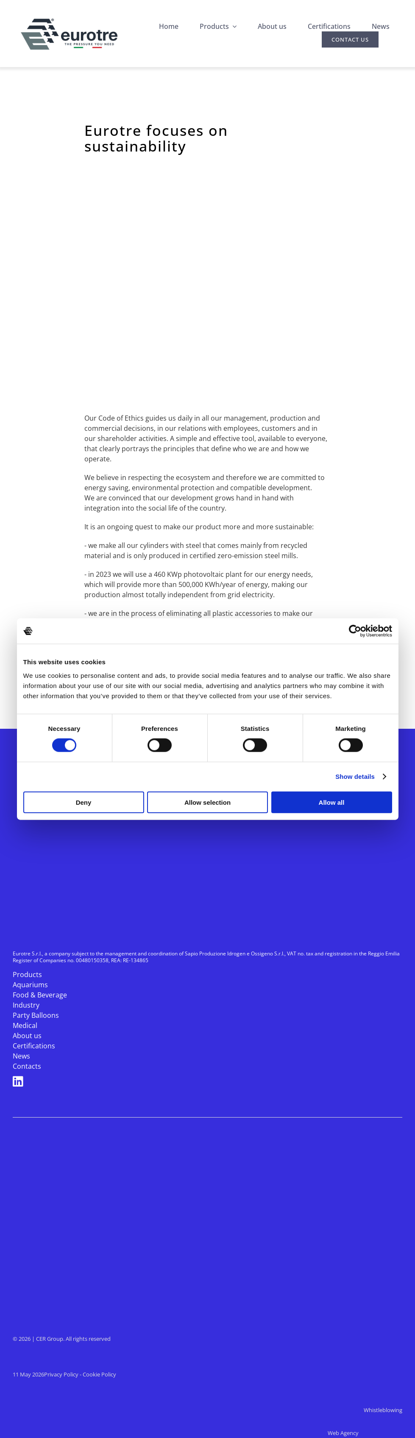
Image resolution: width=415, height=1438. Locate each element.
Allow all (332, 802)
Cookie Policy (99, 1374)
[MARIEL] (93, 1270)
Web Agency (365, 1433)
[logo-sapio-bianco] (86, 1235)
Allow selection (207, 802)
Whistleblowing (383, 1410)
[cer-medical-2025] (93, 1167)
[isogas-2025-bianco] (93, 1201)
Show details (355, 776)
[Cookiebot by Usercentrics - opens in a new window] (355, 631)
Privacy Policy (61, 1374)
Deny (84, 802)
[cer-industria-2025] (93, 1133)
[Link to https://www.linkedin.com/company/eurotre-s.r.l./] (205, 1081)
